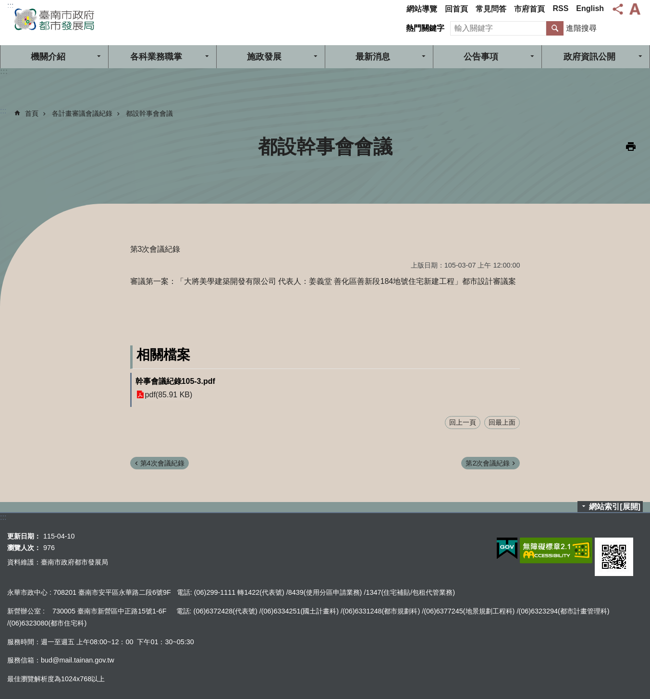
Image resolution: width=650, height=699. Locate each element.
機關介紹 (48, 56)
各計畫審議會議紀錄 (82, 113)
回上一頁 (462, 422)
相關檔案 (163, 354)
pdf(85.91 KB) (169, 395)
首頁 (31, 113)
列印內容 (630, 146)
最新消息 (373, 56)
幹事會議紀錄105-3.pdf (175, 381)
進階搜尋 (581, 28)
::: (10, 5)
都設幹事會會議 (149, 113)
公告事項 (481, 56)
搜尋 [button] (555, 28)
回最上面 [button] (502, 422)
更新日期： (24, 536)
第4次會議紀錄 (162, 463)
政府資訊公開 (589, 56)
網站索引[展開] (614, 507)
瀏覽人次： (24, 548)
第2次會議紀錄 (488, 463)
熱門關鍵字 (425, 28)
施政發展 (264, 56)
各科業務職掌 (156, 56)
